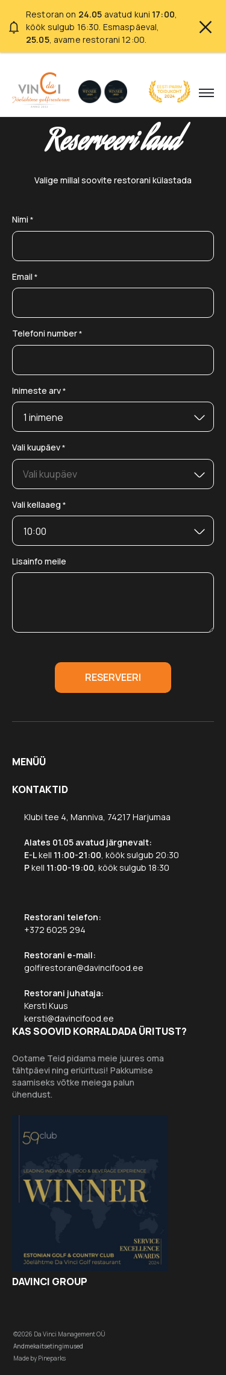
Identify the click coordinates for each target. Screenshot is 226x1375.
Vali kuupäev (39, 447)
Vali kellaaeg (39, 505)
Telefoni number (47, 333)
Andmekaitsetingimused (48, 1346)
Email (25, 277)
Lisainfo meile (39, 561)
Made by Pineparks (39, 1358)
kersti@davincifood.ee (69, 1018)
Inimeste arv (39, 391)
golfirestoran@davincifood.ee (83, 967)
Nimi (23, 219)
